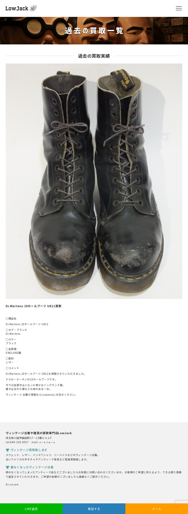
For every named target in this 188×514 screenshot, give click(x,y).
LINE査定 (31, 508)
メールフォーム (47, 442)
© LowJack (12, 484)
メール (156, 508)
